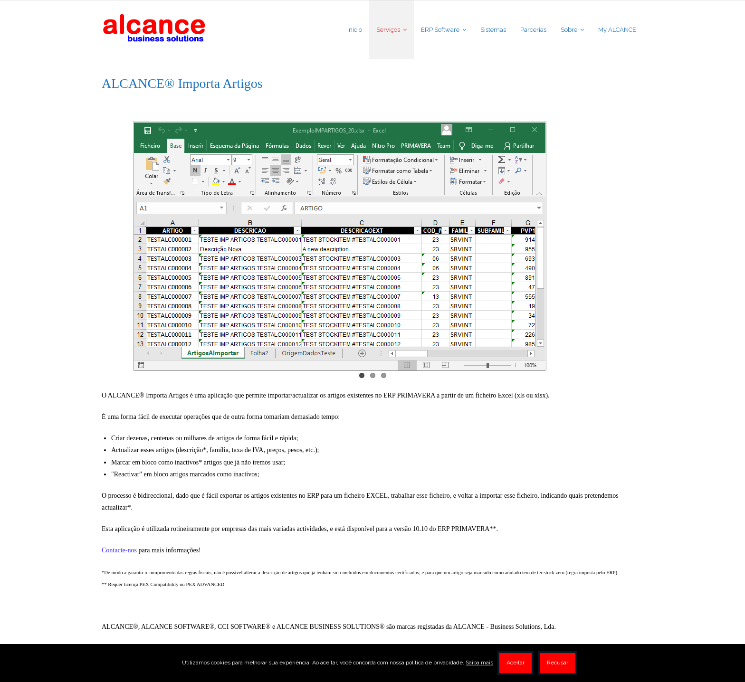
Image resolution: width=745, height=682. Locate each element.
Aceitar (515, 662)
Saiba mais (479, 662)
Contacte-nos (119, 550)
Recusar (557, 662)
